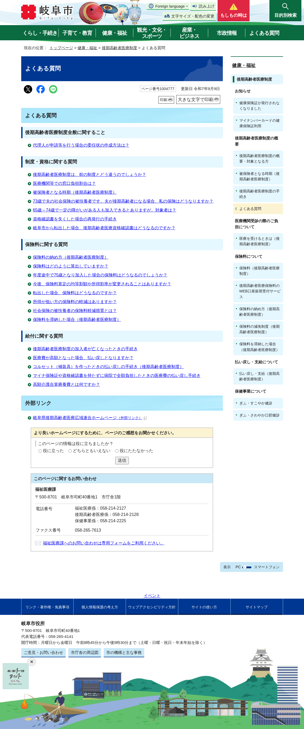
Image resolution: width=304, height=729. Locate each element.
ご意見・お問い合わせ (43, 652)
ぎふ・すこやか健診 (255, 403)
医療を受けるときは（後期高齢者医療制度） (259, 241)
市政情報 (227, 33)
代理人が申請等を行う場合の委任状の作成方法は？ (81, 145)
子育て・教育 (77, 33)
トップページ (61, 48)
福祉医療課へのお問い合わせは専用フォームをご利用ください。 (103, 543)
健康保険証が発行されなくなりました (259, 105)
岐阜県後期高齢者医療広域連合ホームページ (90, 417)
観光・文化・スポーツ (152, 33)
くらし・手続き (40, 33)
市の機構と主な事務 (124, 652)
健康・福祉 (114, 33)
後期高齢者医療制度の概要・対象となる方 (259, 158)
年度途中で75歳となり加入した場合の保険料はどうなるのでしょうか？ (100, 275)
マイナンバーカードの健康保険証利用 (259, 123)
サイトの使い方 (204, 607)
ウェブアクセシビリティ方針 (152, 607)
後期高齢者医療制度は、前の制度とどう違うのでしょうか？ (89, 174)
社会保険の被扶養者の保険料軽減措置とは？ (75, 310)
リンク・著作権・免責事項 (47, 607)
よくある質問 (264, 33)
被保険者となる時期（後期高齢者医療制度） (75, 192)
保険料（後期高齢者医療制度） (259, 271)
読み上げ (206, 6)
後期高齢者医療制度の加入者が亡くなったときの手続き (85, 349)
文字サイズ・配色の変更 (192, 16)
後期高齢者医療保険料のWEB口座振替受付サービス (260, 291)
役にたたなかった (136, 450)
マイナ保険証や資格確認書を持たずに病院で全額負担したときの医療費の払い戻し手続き (117, 375)
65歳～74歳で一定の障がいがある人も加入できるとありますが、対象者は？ (104, 210)
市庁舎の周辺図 (84, 652)
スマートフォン (267, 567)
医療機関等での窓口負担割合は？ (64, 183)
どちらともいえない (91, 450)
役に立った (53, 450)
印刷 (163, 100)
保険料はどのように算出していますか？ (70, 266)
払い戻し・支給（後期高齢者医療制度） (259, 376)
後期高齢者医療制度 (119, 48)
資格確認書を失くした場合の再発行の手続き (75, 219)
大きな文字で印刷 (195, 99)
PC (238, 567)
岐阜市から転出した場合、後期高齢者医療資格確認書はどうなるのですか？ (104, 228)
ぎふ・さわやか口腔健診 (259, 415)
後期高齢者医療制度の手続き (259, 194)
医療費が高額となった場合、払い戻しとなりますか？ (83, 357)
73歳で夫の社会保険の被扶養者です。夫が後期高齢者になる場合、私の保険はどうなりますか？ (123, 201)
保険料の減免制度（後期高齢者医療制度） (259, 329)
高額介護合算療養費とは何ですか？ (66, 384)
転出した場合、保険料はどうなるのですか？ (75, 293)
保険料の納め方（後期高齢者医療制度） (70, 257)
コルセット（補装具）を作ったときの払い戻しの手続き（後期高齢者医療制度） (108, 366)
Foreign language (170, 6)
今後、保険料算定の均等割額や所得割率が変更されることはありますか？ (102, 284)
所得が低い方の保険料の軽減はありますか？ (75, 301)
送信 (122, 460)
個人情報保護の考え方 (99, 607)
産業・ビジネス (189, 33)
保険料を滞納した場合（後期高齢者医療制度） (77, 319)
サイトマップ (257, 607)
